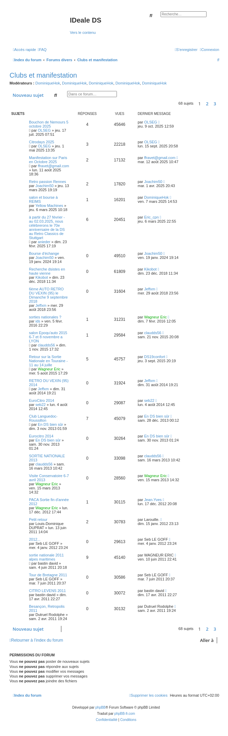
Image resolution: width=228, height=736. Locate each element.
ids (37, 321)
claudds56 (46, 345)
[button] (221, 104)
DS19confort (154, 357)
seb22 (40, 405)
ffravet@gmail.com (53, 166)
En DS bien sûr (50, 424)
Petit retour (38, 519)
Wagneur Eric (155, 317)
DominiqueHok (47, 83)
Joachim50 (44, 186)
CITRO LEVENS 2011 (47, 591)
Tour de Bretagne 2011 (48, 575)
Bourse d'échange (44, 253)
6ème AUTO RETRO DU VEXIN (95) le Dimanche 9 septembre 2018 (48, 295)
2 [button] (207, 104)
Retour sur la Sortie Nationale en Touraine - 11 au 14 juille (48, 361)
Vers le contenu (83, 32)
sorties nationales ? (45, 317)
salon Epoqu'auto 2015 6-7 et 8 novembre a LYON (48, 337)
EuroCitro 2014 (41, 400)
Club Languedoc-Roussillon (43, 418)
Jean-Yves (153, 500)
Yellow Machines (49, 205)
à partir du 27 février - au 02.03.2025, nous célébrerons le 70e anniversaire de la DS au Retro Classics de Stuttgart (47, 227)
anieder (44, 242)
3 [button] (215, 104)
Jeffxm (40, 305)
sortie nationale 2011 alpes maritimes (46, 557)
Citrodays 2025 (41, 142)
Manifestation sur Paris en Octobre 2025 (48, 160)
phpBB (100, 707)
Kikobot (41, 277)
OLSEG (44, 130)
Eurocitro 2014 (41, 436)
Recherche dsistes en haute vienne (47, 271)
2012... (35, 539)
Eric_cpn (151, 217)
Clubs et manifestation (43, 75)
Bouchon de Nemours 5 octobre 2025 (49, 124)
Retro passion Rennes (47, 182)
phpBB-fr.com (125, 713)
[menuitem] (42, 50)
